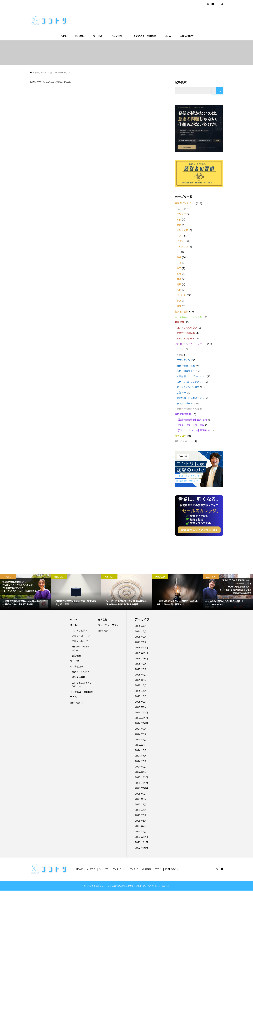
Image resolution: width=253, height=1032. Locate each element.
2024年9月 (141, 728)
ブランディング (184, 360)
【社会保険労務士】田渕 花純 (192, 419)
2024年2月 (141, 766)
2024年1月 (141, 772)
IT (178, 251)
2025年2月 (141, 701)
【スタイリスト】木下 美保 (190, 425)
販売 (179, 268)
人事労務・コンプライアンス (191, 376)
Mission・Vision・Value (81, 648)
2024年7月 (141, 739)
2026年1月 (141, 642)
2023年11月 (141, 782)
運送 (179, 300)
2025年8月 (141, 669)
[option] (25, 592)
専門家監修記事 (183, 414)
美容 (179, 224)
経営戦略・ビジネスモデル (190, 398)
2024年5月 (141, 750)
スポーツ (181, 208)
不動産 (180, 354)
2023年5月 (141, 815)
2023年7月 (141, 804)
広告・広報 (182, 230)
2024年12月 (141, 712)
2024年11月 (141, 717)
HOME (63, 35)
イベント (181, 241)
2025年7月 (141, 674)
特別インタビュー (184, 441)
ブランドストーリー (82, 635)
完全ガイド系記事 (186, 333)
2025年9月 (141, 663)
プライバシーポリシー (109, 625)
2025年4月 (141, 690)
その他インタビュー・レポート (191, 343)
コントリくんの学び (187, 327)
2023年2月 (141, 826)
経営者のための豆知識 (188, 408)
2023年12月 (141, 777)
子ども (180, 235)
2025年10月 (141, 658)
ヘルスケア (182, 246)
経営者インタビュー (185, 203)
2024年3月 (141, 761)
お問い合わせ (186, 35)
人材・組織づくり (186, 370)
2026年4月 (141, 625)
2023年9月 (141, 793)
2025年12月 (141, 647)
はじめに (79, 35)
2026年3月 (141, 631)
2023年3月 (141, 820)
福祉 (179, 306)
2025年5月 (141, 685)
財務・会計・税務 (186, 365)
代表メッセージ (80, 641)
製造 (179, 257)
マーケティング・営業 (188, 387)
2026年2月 (141, 636)
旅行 (179, 273)
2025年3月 (141, 696)
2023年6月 (141, 809)
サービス (97, 35)
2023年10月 (141, 788)
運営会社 (102, 619)
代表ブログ (180, 435)
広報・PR (181, 392)
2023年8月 (141, 799)
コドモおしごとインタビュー (189, 316)
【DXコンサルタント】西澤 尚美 (193, 430)
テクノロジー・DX (186, 403)
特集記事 (179, 322)
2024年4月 (141, 755)
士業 (179, 262)
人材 (179, 289)
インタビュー (117, 35)
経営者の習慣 (181, 311)
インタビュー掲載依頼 (144, 35)
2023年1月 (141, 831)
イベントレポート (186, 338)
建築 (179, 284)
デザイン (181, 214)
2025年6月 (141, 680)
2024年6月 (141, 745)
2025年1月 (141, 707)
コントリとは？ (80, 630)
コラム (167, 35)
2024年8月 (141, 734)
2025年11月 (141, 653)
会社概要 (76, 655)
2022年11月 (141, 842)
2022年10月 (141, 847)
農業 (179, 278)
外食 (179, 219)
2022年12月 (141, 837)
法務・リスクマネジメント (190, 381)
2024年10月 (141, 723)
